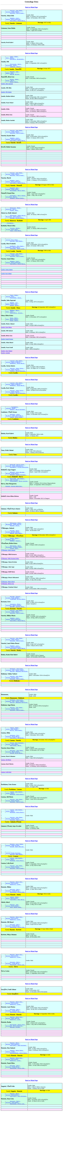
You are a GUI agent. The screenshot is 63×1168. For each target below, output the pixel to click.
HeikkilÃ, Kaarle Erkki (17, 486)
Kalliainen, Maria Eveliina (14, 1077)
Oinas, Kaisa (14, 337)
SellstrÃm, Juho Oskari (17, 502)
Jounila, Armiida (5, 370)
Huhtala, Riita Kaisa (13, 952)
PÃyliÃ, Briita (15, 78)
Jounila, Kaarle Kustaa (7, 356)
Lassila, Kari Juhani (6, 288)
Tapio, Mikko (14, 58)
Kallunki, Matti (15, 934)
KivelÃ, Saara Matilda (17, 887)
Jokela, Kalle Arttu (12, 943)
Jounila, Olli (10, 311)
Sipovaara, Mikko (15, 632)
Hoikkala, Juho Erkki (17, 700)
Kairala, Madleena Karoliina (19, 703)
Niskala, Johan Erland (13, 886)
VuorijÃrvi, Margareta (17, 773)
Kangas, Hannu (15, 83)
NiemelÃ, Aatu (15, 195)
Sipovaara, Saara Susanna (14, 633)
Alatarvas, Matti (11, 218)
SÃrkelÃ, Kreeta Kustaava (18, 498)
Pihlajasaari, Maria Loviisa (19, 505)
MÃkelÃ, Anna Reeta (16, 558)
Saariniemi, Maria (16, 782)
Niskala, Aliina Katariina (14, 510)
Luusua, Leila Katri (6, 809)
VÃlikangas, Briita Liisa (7, 610)
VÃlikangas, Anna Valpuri (14, 226)
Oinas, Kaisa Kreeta (12, 336)
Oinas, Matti (14, 334)
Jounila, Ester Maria (6, 344)
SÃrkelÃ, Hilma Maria (13, 496)
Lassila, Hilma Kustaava (14, 894)
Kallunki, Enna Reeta (13, 1159)
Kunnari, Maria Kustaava (18, 430)
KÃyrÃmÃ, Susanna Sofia (17, 635)
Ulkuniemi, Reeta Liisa (17, 261)
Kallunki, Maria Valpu (17, 14)
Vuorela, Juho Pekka (16, 11)
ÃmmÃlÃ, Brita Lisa (12, 319)
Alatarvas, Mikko (15, 217)
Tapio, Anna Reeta (16, 242)
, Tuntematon (10, 233)
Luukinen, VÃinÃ (11, 429)
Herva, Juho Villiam (12, 503)
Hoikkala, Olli (15, 771)
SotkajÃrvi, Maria (12, 205)
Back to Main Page (31, 7)
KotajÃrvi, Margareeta (17, 61)
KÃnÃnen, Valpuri (15, 567)
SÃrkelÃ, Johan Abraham (17, 495)
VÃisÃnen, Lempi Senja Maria (15, 437)
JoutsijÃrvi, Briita (16, 329)
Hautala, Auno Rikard (13, 1150)
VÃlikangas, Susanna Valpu (14, 574)
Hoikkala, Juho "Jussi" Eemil (15, 702)
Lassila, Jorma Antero (7, 284)
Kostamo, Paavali (15, 624)
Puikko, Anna (14, 220)
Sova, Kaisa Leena (16, 953)
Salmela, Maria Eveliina (14, 20)
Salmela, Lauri (15, 19)
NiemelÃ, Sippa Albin (13, 197)
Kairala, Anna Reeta (16, 253)
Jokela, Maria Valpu (16, 438)
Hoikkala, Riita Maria (13, 772)
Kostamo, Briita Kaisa (17, 228)
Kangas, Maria (10, 84)
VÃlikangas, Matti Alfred (8, 608)
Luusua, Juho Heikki (12, 764)
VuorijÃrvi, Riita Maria (18, 22)
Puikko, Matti (15, 564)
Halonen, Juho (15, 75)
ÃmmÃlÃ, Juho (10, 76)
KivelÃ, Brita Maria (16, 790)
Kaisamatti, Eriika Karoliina (19, 489)
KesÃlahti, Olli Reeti (17, 258)
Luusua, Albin (10, 831)
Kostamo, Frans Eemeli (13, 625)
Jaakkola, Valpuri (16, 69)
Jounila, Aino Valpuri (6, 368)
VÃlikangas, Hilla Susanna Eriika (10, 585)
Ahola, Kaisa (14, 86)
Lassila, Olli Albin (12, 251)
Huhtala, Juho (15, 950)
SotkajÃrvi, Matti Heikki (18, 204)
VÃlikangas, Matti (16, 572)
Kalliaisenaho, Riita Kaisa (19, 1106)
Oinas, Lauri (10, 328)
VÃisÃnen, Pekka (15, 435)
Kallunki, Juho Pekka (17, 787)
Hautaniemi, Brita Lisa (17, 936)
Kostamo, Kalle (15, 555)
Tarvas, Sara (14, 575)
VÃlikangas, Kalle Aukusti (8, 577)
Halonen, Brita (15, 550)
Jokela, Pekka (15, 762)
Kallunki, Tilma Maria (13, 935)
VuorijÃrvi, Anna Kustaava (18, 1098)
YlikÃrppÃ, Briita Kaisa (18, 627)
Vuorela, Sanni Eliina (13, 388)
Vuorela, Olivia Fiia (13, 710)
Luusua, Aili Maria (6, 797)
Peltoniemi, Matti (16, 66)
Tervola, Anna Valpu (12, 240)
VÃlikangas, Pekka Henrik (18, 225)
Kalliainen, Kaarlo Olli (18, 1076)
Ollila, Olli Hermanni (17, 779)
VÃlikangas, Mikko (16, 547)
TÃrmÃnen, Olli (11, 565)
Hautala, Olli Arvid (12, 927)
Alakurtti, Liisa (15, 928)
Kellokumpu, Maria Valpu (18, 198)
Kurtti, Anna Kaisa (16, 765)
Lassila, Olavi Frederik (14, 380)
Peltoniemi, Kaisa (12, 68)
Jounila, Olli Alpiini (6, 96)
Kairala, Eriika (15, 1079)
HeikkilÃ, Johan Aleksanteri (15, 488)
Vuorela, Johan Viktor (13, 12)
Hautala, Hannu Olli (16, 925)
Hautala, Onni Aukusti (13, 1097)
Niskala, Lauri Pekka (17, 885)
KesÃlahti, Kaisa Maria (13, 260)
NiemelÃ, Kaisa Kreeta (17, 207)
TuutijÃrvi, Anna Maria (17, 945)
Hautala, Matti (15, 1095)
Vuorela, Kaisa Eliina (13, 839)
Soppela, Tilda (11, 1105)
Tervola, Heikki (15, 239)
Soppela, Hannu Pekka (17, 1103)
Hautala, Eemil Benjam (13, 1069)
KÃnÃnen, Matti (15, 326)
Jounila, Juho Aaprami (7, 88)
